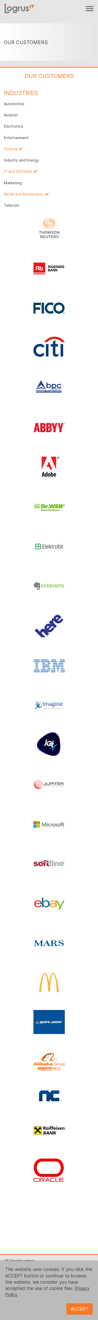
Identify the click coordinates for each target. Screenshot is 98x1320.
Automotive (14, 104)
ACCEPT (79, 1309)
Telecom (11, 205)
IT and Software (18, 171)
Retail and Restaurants (24, 194)
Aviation (11, 115)
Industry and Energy (21, 160)
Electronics (13, 126)
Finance (11, 149)
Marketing (13, 183)
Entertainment (16, 138)
